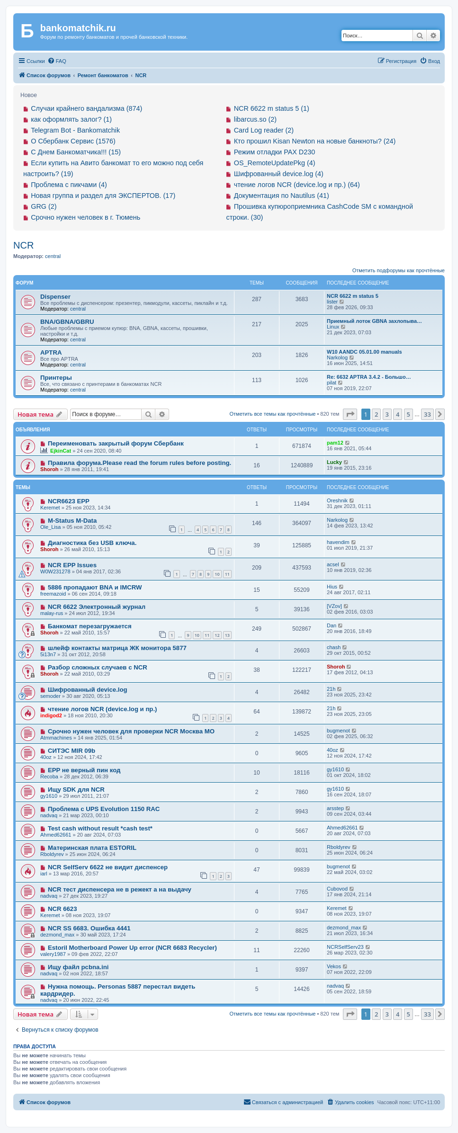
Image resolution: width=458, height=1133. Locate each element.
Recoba (49, 776)
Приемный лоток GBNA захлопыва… (374, 321)
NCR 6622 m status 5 (352, 296)
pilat (331, 382)
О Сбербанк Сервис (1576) (73, 141)
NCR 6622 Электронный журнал (96, 606)
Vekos (334, 966)
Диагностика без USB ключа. (92, 542)
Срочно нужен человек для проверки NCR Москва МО (131, 731)
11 (227, 574)
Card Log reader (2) (264, 130)
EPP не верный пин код (84, 770)
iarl (43, 873)
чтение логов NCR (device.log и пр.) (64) (297, 184)
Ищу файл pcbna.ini (78, 967)
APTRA (51, 352)
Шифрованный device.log (87, 689)
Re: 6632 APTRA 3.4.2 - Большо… (369, 377)
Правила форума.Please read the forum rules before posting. (139, 462)
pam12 (335, 443)
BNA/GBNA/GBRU (67, 321)
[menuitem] (56, 61)
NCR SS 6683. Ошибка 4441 (89, 928)
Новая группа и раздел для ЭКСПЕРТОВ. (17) (103, 195)
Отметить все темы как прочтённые (272, 414)
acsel (333, 564)
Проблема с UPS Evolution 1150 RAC (104, 808)
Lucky (334, 462)
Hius (332, 586)
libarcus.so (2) (255, 119)
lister (332, 301)
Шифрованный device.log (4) (278, 174)
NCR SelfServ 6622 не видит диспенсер (108, 867)
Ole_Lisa (50, 527)
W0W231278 (55, 571)
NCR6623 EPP (69, 501)
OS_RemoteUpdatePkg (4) (274, 163)
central (53, 256)
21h (331, 689)
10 (217, 574)
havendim (338, 542)
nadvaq (48, 815)
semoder (50, 696)
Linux (333, 327)
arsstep (335, 808)
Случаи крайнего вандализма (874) (86, 108)
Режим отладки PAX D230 (274, 152)
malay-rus (51, 613)
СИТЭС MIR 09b (71, 750)
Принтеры (56, 377)
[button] (350, 414)
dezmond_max (57, 934)
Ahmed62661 (55, 835)
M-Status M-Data (72, 520)
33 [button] (427, 414)
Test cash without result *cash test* (100, 828)
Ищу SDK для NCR (76, 789)
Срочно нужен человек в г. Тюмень (85, 217)
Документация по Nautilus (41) (281, 195)
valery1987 (53, 954)
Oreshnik (337, 500)
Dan (331, 625)
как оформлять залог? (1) (71, 119)
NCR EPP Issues (72, 565)
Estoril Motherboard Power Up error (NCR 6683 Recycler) (132, 947)
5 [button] (408, 414)
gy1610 (335, 769)
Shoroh (49, 469)
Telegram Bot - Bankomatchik (75, 130)
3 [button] (387, 414)
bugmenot (338, 730)
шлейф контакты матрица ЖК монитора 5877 (117, 647)
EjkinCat (60, 451)
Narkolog (337, 357)
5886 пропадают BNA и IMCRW (95, 587)
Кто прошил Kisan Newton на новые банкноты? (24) (315, 141)
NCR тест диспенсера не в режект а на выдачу (119, 889)
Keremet (50, 507)
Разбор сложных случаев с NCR (97, 667)
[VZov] (334, 606)
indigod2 (51, 715)
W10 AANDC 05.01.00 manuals (364, 352)
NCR (23, 245)
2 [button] (376, 414)
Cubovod (337, 889)
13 (227, 635)
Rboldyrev (52, 854)
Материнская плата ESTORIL (92, 847)
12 (217, 635)
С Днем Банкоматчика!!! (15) (76, 152)
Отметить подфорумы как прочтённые (398, 270)
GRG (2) (43, 206)
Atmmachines (56, 737)
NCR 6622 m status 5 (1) (271, 108)
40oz (46, 757)
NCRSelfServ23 (345, 947)
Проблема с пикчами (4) (69, 184)
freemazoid (53, 594)
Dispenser (55, 296)
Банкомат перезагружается (90, 626)
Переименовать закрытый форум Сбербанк (116, 443)
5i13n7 (48, 654)
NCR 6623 (62, 908)
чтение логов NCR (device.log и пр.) (102, 709)
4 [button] (397, 414)
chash (334, 647)
